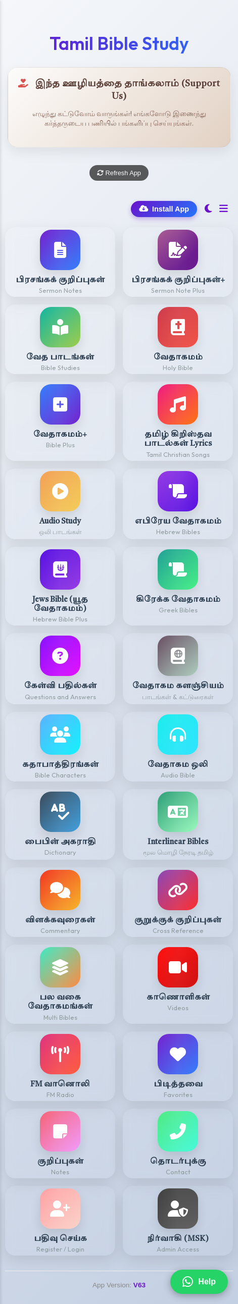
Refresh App (119, 173)
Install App (164, 209)
